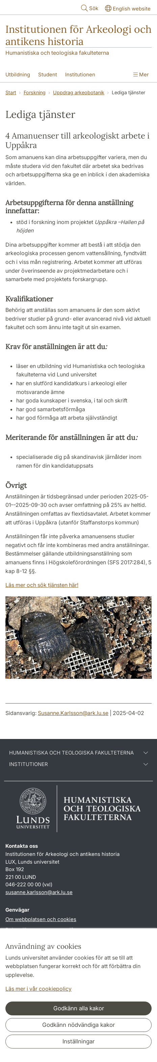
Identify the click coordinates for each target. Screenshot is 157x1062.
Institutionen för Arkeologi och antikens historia (78, 35)
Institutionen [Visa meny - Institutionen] (80, 74)
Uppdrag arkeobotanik (78, 92)
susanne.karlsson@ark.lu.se (39, 892)
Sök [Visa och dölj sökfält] (89, 8)
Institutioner (78, 764)
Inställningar (78, 1041)
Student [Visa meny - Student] (47, 74)
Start (10, 92)
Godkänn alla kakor (78, 1008)
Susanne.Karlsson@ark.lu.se (73, 713)
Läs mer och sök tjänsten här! (41, 585)
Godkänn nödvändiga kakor (78, 1024)
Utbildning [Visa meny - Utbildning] (17, 74)
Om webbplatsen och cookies (40, 919)
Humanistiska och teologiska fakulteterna (57, 52)
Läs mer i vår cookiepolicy (38, 988)
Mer (141, 74)
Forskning (35, 92)
